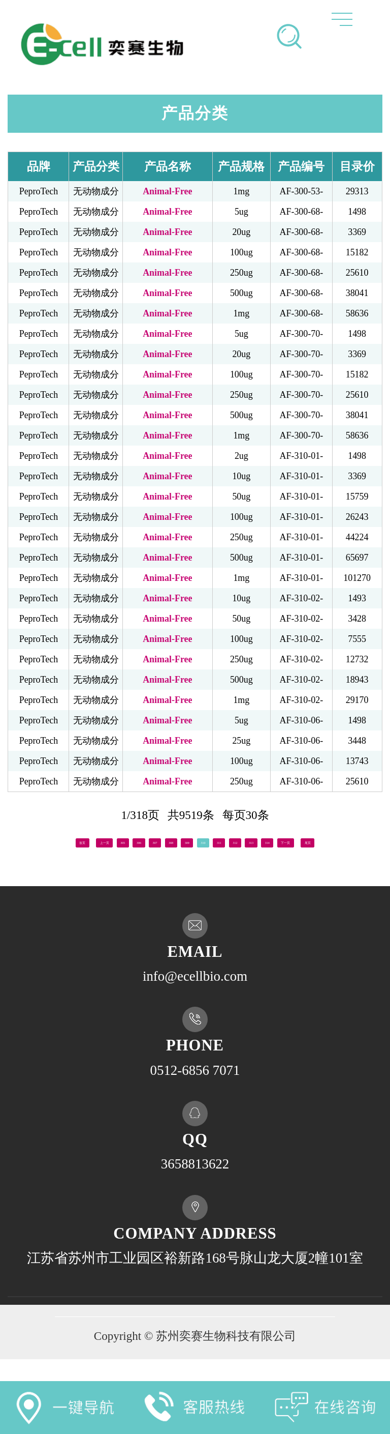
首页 (25, 840)
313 (338, 840)
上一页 (68, 840)
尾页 (220, 858)
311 (280, 840)
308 (194, 840)
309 (223, 840)
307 (165, 840)
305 (107, 840)
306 (136, 840)
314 (367, 840)
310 (252, 840)
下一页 (175, 858)
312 (309, 840)
